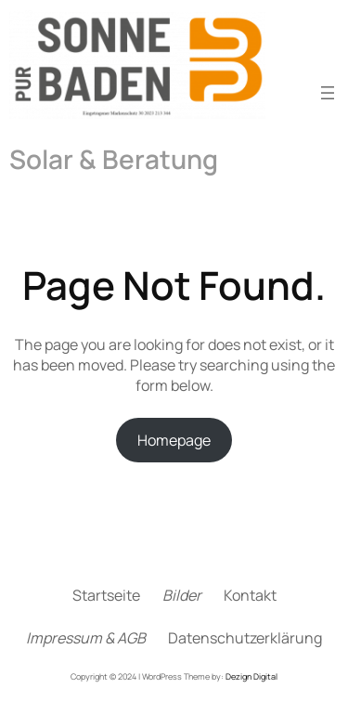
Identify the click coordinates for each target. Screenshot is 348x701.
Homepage (174, 440)
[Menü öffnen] (327, 93)
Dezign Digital (251, 676)
